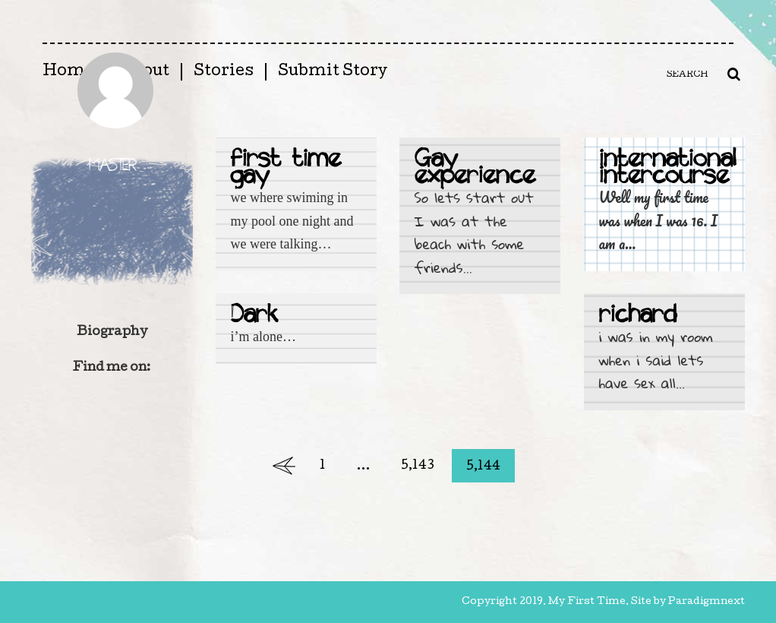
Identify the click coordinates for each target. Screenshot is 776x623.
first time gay (286, 169)
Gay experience (475, 169)
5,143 (417, 466)
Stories (224, 72)
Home (68, 72)
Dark (254, 316)
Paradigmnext (706, 602)
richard (638, 316)
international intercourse (667, 169)
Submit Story (332, 72)
